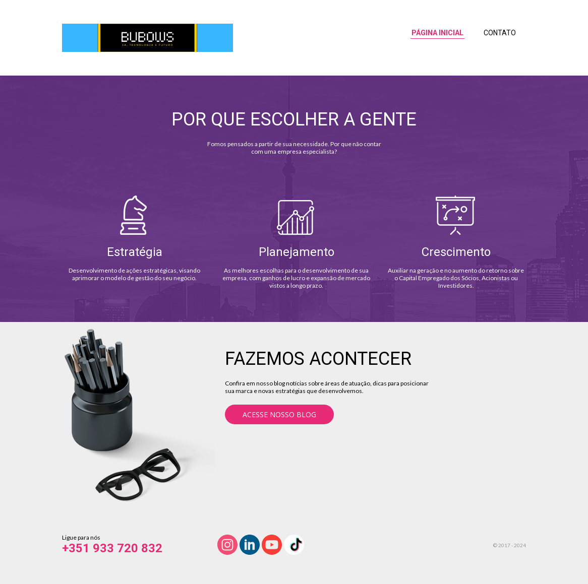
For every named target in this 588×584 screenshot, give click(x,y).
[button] (279, 414)
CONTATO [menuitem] (500, 33)
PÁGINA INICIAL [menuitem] (437, 33)
